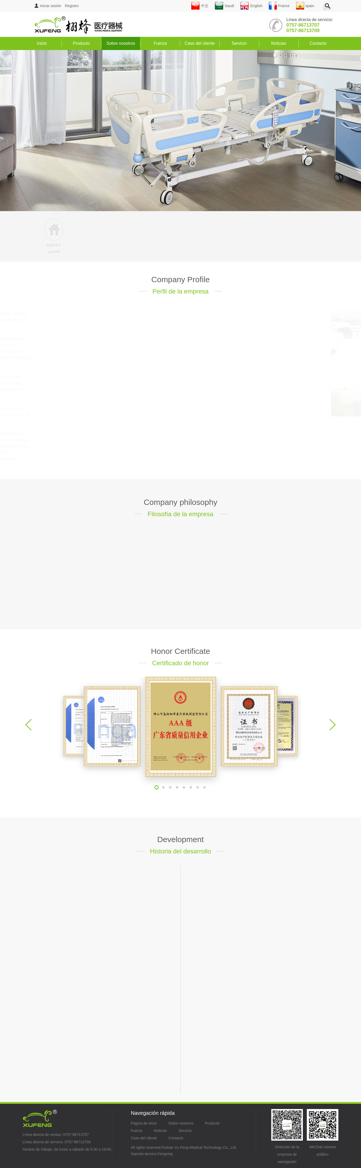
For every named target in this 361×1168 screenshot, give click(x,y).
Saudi (224, 6)
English (251, 6)
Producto (81, 43)
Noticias (278, 43)
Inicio (42, 43)
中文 (199, 6)
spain (305, 6)
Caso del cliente (200, 43)
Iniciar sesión (47, 6)
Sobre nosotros (121, 43)
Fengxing (165, 1154)
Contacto (318, 43)
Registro (72, 6)
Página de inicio (144, 1123)
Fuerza (160, 43)
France (279, 6)
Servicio (239, 43)
